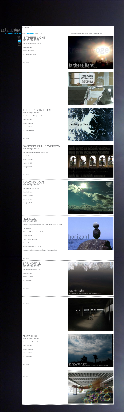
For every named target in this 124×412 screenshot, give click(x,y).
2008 (19, 42)
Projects (30, 33)
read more (26, 62)
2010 (19, 39)
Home (24, 33)
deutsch (27, 27)
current (19, 36)
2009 (19, 41)
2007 (19, 44)
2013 (19, 38)
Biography (39, 33)
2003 (19, 45)
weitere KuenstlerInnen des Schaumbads (86, 33)
